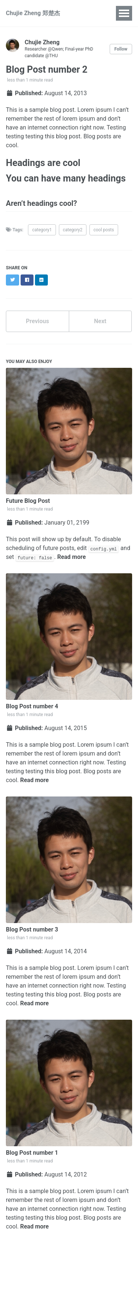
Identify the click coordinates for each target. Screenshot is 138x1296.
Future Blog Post (28, 500)
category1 (42, 229)
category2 (72, 229)
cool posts (103, 229)
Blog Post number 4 (32, 706)
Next (100, 321)
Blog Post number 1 (32, 1152)
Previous (37, 321)
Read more (71, 556)
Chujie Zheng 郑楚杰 (33, 13)
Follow (120, 49)
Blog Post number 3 (32, 929)
